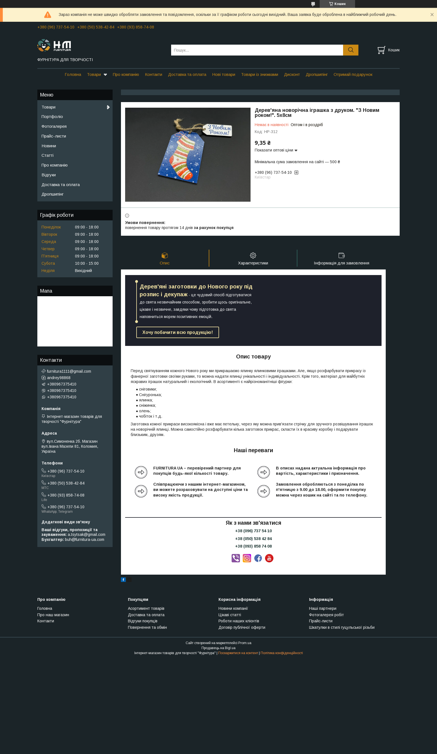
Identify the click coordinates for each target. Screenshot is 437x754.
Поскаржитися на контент (238, 653)
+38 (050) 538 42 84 (253, 538)
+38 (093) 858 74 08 (253, 546)
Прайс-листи (54, 136)
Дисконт (292, 74)
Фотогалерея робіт (326, 615)
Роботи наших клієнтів (239, 621)
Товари (94, 74)
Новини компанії (233, 608)
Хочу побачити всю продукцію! (177, 332)
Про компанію (126, 74)
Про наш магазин (53, 615)
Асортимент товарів (146, 608)
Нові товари (223, 74)
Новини (49, 145)
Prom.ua (244, 643)
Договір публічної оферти (242, 627)
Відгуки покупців (142, 621)
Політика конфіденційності (282, 653)
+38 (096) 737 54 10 (253, 531)
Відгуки (49, 174)
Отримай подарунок (353, 74)
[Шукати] (350, 50)
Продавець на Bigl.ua (218, 648)
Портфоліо (52, 116)
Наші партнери (322, 608)
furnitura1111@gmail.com (69, 371)
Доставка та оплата (187, 74)
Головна (73, 74)
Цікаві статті (230, 615)
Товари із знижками (259, 74)
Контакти (153, 74)
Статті (48, 155)
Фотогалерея (54, 126)
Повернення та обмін (147, 627)
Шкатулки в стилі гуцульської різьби (342, 627)
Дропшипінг (317, 74)
